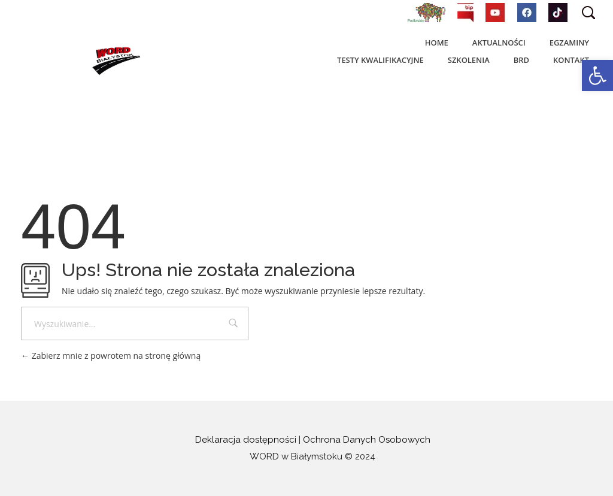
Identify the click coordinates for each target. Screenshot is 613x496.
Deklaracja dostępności (245, 439)
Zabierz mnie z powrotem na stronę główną (111, 355)
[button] (597, 75)
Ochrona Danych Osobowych (366, 439)
